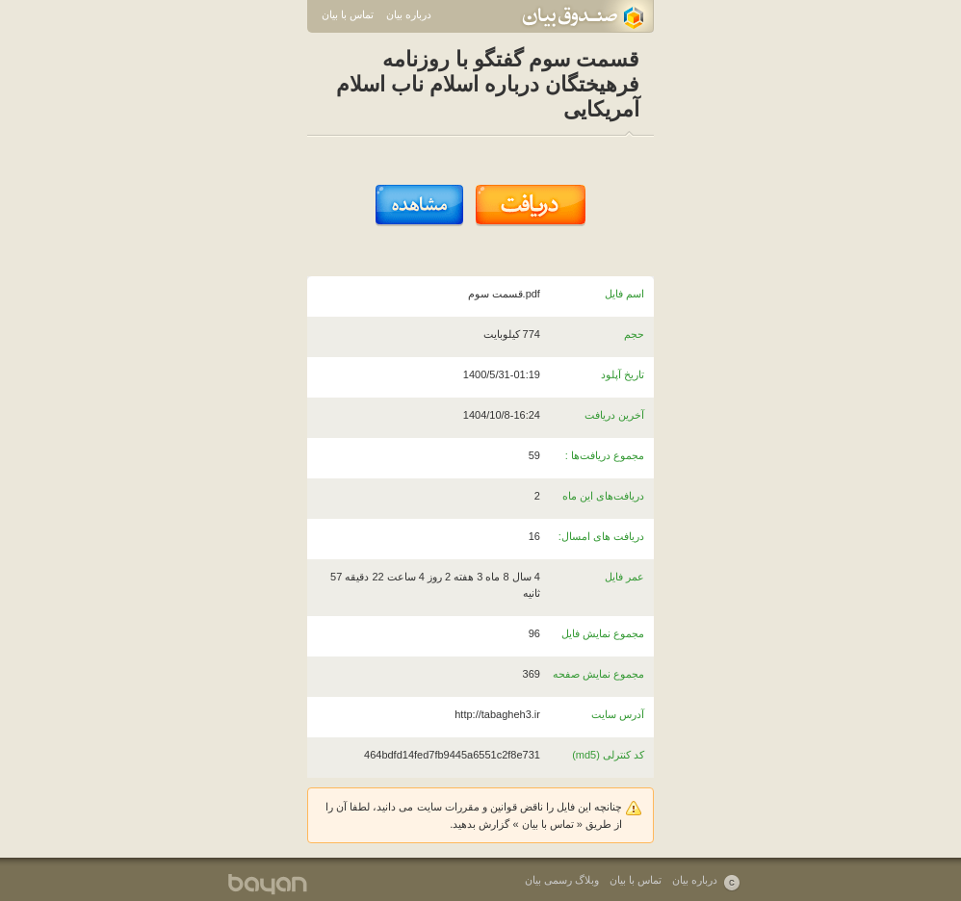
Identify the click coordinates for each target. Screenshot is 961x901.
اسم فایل (624, 293)
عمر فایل (624, 576)
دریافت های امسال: (601, 536)
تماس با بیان (348, 14)
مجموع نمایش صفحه (598, 674)
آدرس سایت (617, 714)
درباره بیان (408, 14)
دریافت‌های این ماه (603, 496)
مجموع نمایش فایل (602, 633)
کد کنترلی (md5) (608, 754)
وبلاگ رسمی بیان (562, 880)
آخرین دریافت (614, 415)
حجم (634, 334)
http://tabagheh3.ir (497, 714)
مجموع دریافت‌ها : (604, 455)
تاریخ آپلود (622, 374)
